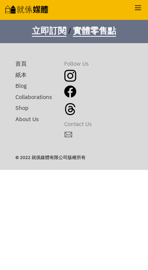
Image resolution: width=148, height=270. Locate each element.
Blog (21, 86)
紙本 (21, 75)
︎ (138, 8)
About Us (27, 119)
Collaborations (33, 97)
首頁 (21, 64)
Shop (22, 108)
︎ (68, 135)
